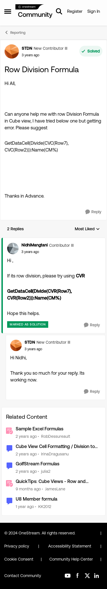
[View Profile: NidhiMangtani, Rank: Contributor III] (13, 248)
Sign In (93, 11)
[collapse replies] (53, 240)
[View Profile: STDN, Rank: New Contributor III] (12, 51)
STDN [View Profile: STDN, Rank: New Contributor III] (27, 48)
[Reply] (93, 212)
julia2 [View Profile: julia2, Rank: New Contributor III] (45, 471)
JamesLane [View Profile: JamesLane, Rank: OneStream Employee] (55, 489)
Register (74, 11)
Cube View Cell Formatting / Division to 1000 (55, 447)
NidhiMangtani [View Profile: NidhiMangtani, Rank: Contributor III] (34, 245)
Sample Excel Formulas (39, 429)
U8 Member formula (36, 499)
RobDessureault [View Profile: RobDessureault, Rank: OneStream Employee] (55, 436)
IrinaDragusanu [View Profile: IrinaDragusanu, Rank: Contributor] (55, 453)
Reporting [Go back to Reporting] (14, 32)
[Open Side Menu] (7, 11)
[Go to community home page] (34, 11)
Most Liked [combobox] (87, 229)
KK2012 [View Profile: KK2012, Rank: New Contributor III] (44, 506)
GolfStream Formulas (37, 463)
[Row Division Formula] (30, 251)
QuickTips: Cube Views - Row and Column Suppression (51, 482)
